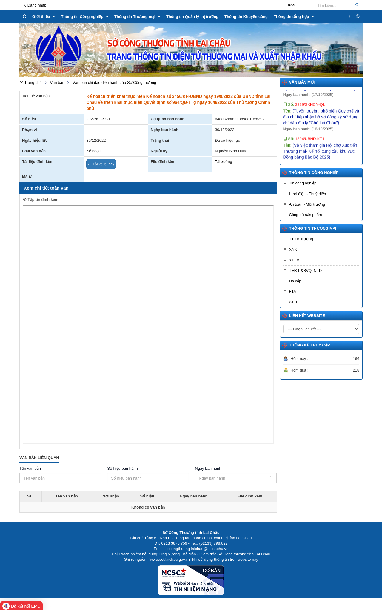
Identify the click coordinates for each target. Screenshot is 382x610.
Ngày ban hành (208, 468)
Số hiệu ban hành (122, 468)
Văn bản (57, 82)
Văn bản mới (302, 82)
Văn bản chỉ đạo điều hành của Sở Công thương (114, 82)
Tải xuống (223, 161)
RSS (291, 5)
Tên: (321, 121)
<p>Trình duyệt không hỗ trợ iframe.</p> (148, 324)
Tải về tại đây (101, 164)
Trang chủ (30, 82)
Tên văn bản (30, 468)
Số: (304, 109)
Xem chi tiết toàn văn (46, 187)
